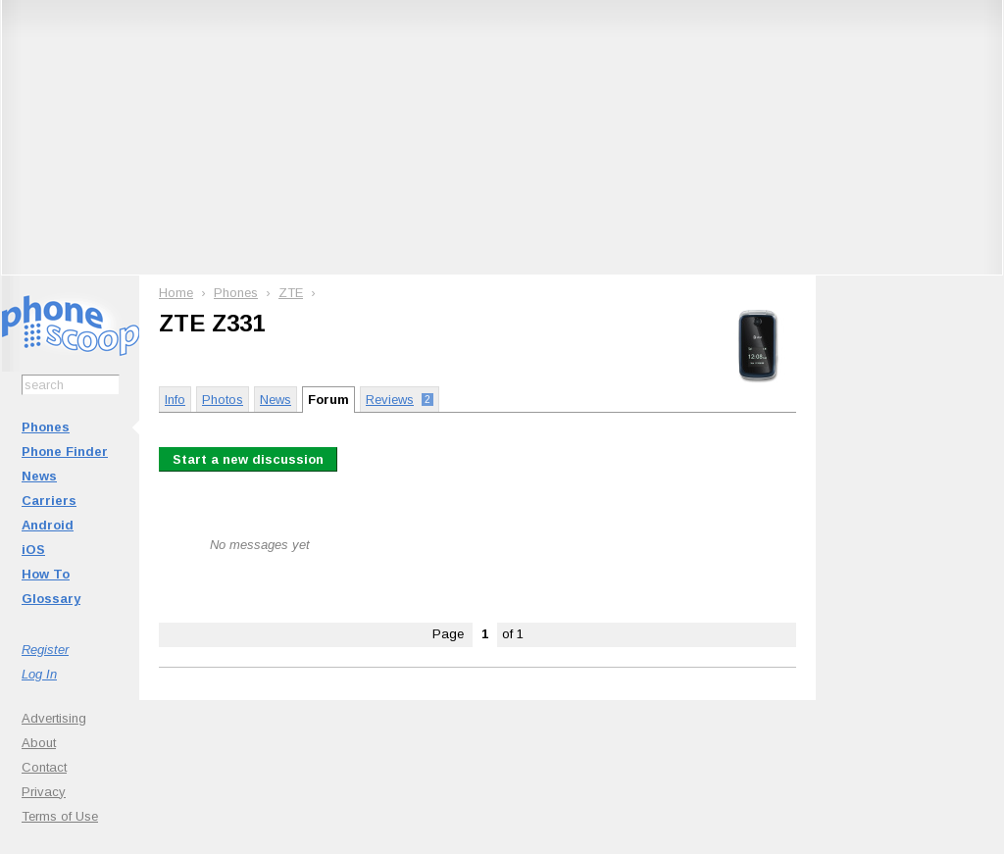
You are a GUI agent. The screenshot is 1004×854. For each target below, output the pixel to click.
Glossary (51, 598)
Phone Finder (65, 451)
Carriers (49, 500)
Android (48, 525)
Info (175, 399)
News (39, 476)
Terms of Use (60, 816)
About (39, 742)
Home (176, 292)
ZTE (290, 292)
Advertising (54, 718)
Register (45, 649)
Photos (222, 399)
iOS (33, 549)
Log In (39, 674)
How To (46, 574)
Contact (44, 767)
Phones (46, 427)
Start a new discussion (248, 459)
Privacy (44, 791)
